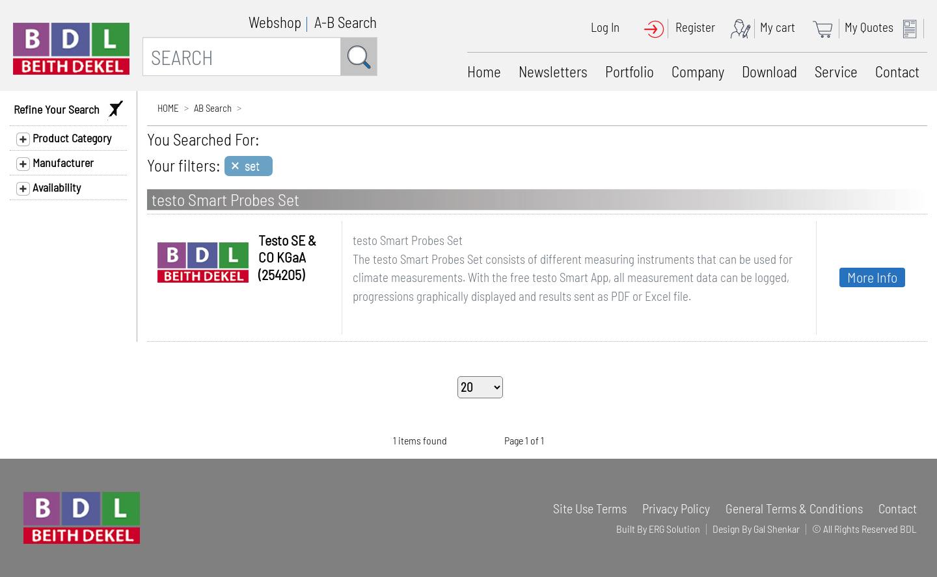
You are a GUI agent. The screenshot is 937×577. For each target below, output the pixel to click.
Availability (48, 188)
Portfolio (629, 71)
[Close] (248, 166)
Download (769, 71)
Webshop (275, 22)
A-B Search (345, 22)
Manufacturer (55, 163)
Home (484, 71)
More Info (872, 276)
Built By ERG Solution (658, 528)
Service (836, 71)
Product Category (63, 138)
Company (698, 71)
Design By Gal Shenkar (756, 528)
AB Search (213, 108)
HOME (168, 108)
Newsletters (553, 71)
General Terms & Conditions (794, 508)
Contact (897, 71)
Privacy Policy (676, 508)
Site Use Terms (590, 508)
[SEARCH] (242, 56)
